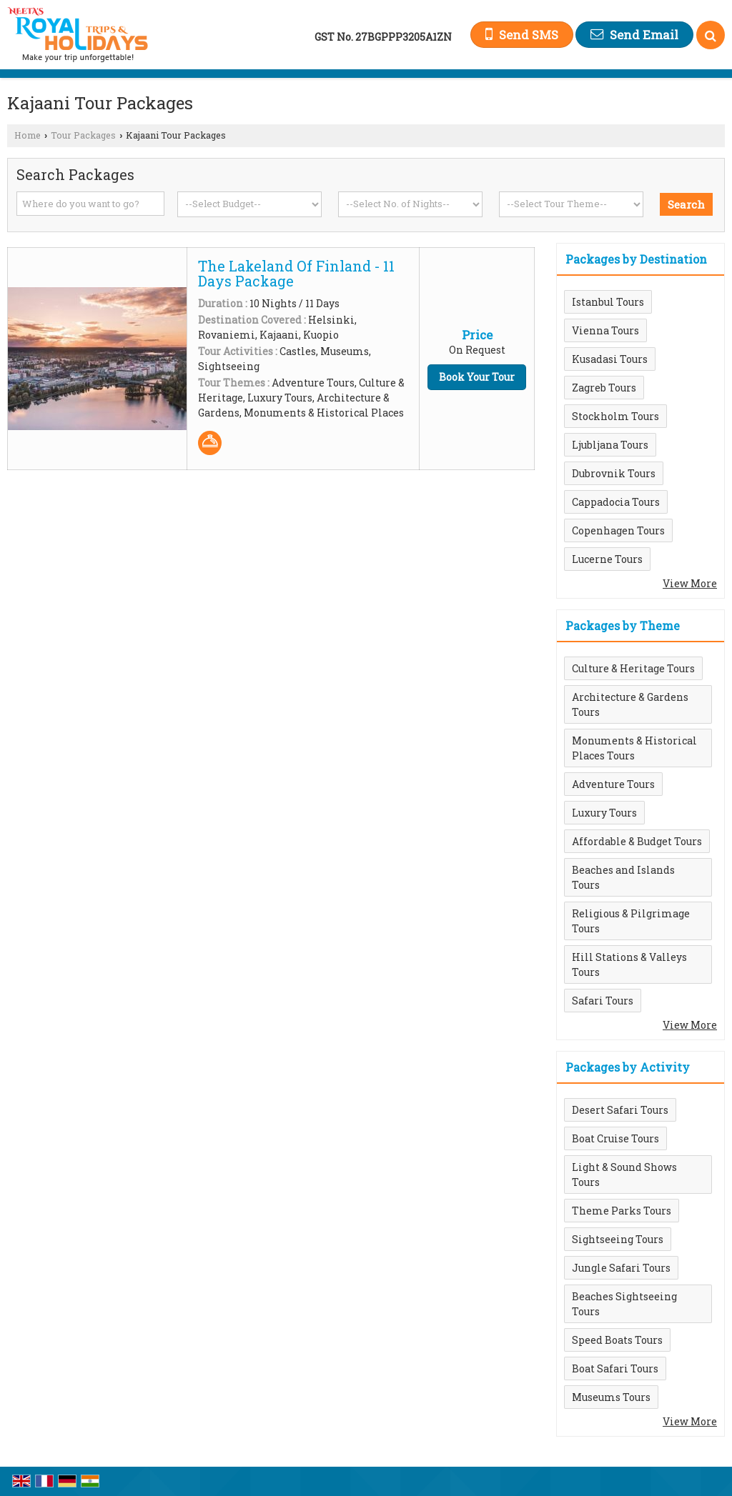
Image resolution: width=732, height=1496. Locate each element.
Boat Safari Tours (615, 1368)
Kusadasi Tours (610, 359)
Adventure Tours (613, 784)
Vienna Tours (605, 330)
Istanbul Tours (608, 302)
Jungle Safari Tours (621, 1268)
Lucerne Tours (607, 559)
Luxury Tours (604, 812)
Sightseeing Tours (617, 1239)
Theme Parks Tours (621, 1210)
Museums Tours (611, 1397)
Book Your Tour (477, 377)
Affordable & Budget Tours (637, 841)
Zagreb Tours (604, 387)
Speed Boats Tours (617, 1340)
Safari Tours (602, 1000)
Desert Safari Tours (620, 1110)
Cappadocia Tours (616, 502)
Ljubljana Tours (610, 445)
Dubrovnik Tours (614, 473)
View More (690, 583)
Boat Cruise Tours (615, 1138)
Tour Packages (83, 135)
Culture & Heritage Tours (633, 668)
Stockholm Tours (615, 416)
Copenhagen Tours (618, 530)
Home (27, 135)
